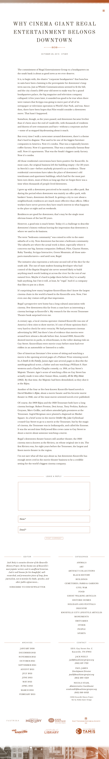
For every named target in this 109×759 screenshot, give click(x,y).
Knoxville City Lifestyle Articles (81, 612)
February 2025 (27, 694)
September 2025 (27, 665)
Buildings (81, 579)
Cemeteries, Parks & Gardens (82, 583)
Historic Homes (81, 600)
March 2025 (27, 690)
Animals (81, 563)
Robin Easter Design (84, 700)
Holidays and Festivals (82, 604)
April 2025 (27, 686)
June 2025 (27, 678)
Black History (81, 575)
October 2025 (27, 661)
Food (81, 592)
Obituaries (81, 621)
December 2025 (27, 653)
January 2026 (27, 648)
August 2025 (27, 669)
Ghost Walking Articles (81, 596)
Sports (81, 633)
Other (64, 54)
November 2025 (27, 657)
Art (81, 567)
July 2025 (27, 673)
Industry (81, 608)
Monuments (81, 617)
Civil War (81, 587)
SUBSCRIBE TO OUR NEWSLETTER (27, 587)
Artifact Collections (81, 571)
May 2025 (27, 682)
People (81, 629)
